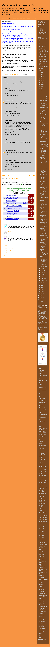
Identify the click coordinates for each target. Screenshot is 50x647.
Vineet (5, 255)
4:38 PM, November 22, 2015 (12, 115)
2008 (40, 297)
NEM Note (41, 535)
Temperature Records (42, 609)
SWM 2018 (41, 584)
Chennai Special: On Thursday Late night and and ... (44, 196)
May (42, 274)
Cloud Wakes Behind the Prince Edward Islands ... (44, 130)
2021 (40, 82)
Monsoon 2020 (42, 471)
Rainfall (41, 558)
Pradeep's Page (42, 50)
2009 (40, 295)
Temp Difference (43, 606)
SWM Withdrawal (43, 595)
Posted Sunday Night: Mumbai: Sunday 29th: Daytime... (43, 103)
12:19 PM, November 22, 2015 (12, 107)
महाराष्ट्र (40, 635)
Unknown (7, 100)
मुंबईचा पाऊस (41, 637)
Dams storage (42, 402)
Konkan (41, 441)
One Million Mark (43, 544)
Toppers (41, 613)
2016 (40, 93)
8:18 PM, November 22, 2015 (12, 134)
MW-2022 (41, 523)
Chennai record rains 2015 (42, 391)
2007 (40, 299)
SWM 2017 (41, 582)
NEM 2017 (41, 530)
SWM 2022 (41, 589)
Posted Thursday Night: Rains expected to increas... (43, 245)
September (43, 266)
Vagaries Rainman (43, 619)
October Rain (42, 542)
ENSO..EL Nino (42, 409)
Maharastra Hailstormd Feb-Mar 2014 (43, 455)
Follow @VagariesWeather (42, 38)
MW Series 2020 (43, 521)
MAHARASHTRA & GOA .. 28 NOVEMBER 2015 (44, 109)
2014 (40, 285)
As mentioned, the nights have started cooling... (43, 170)
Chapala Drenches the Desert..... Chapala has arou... (43, 210)
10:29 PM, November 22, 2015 (12, 166)
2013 (40, 287)
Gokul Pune (7, 247)
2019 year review (43, 375)
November (43, 98)
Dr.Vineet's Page (43, 54)
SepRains (41, 575)
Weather (41, 623)
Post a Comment (8, 169)
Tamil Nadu (41, 601)
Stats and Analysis (43, 66)
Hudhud (41, 423)
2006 (40, 301)
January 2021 (42, 436)
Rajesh (6, 88)
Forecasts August (43, 414)
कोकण (40, 633)
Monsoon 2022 (42, 475)
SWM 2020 (41, 588)
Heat (40, 419)
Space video (42, 577)
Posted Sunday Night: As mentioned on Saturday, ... (43, 224)
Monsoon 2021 (42, 473)
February (43, 280)
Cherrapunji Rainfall (41, 394)
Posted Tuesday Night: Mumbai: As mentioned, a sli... (44, 177)
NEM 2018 (41, 531)
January (43, 282)
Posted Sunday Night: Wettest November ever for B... (44, 189)
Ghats (40, 416)
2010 (40, 293)
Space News (42, 63)
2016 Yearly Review (42, 371)
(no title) (9, 224)
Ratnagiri (41, 567)
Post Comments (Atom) (14, 178)
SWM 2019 (41, 586)
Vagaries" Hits (42, 68)
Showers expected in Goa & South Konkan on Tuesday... (43, 259)
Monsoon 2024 (42, 478)
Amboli (40, 377)
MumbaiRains (42, 507)
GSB (5, 245)
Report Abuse (42, 639)
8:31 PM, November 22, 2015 (12, 156)
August (42, 268)
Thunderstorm (42, 611)
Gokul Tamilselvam (8, 248)
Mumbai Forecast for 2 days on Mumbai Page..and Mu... (43, 116)
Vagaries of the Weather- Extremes (42, 29)
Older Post (31, 175)
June (42, 272)
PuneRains (41, 554)
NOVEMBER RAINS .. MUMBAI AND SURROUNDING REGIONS (44, 144)
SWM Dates (42, 593)
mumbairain (42, 505)
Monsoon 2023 (42, 477)
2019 (40, 86)
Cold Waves (42, 398)
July (42, 270)
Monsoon (41, 464)
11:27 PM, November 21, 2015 (12, 84)
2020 (40, 84)
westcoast (41, 631)
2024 (40, 76)
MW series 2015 (43, 515)
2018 (40, 88)
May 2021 (41, 462)
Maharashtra (42, 451)
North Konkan (42, 540)
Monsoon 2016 (42, 468)
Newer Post (6, 175)
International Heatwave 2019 (42, 432)
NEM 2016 (41, 528)
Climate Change (43, 396)
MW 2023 (41, 510)
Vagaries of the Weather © (18, 5)
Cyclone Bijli (42, 400)
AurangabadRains (43, 386)
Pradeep (41, 551)
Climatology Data (43, 65)
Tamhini (41, 600)
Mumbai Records (43, 503)
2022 (40, 80)
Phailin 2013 (42, 546)
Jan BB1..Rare (42, 434)
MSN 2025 (41, 496)
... (44, 165)
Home (19, 175)
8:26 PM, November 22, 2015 (12, 146)
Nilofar (40, 539)
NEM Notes (41, 537)
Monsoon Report (43, 482)
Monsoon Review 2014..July (43, 488)
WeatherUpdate (42, 628)
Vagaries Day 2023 (43, 618)
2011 (40, 291)
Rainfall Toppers (43, 566)
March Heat (41, 457)
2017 (40, 91)
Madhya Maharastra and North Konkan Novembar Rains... (43, 152)
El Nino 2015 (42, 407)
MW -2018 (41, 508)
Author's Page (42, 59)
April (42, 276)
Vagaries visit (42, 621)
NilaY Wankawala (9, 150)
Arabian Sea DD (43, 380)
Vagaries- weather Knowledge (43, 33)
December (43, 96)
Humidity (41, 424)
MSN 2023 (41, 495)
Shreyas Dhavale (9, 111)
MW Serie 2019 (42, 512)
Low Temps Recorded (41, 447)
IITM (40, 426)
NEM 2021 (41, 533)
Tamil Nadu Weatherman (42, 604)
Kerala (40, 439)
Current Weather (43, 61)
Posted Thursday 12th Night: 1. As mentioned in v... (44, 203)
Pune (40, 552)
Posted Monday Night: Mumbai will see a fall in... (44, 183)
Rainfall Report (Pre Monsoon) (42, 560)
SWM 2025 (41, 591)
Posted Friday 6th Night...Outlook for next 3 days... (44, 238)
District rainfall (42, 404)
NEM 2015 (41, 526)
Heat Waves (42, 421)
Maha (40, 450)
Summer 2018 (42, 581)
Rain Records (42, 556)
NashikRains (42, 524)
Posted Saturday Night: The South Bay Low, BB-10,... (44, 231)
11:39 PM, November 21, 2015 (12, 95)
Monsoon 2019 (42, 469)
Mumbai (41, 498)
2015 (40, 95)
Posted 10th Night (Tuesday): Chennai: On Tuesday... (43, 218)
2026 (40, 72)
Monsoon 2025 (42, 480)
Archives (41, 382)
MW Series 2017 (43, 519)
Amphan (41, 378)
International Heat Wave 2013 (43, 429)
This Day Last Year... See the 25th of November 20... (44, 124)
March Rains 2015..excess (42, 460)
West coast (41, 630)
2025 (40, 74)
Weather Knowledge (41, 626)
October (43, 264)
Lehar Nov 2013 (43, 445)
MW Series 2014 (43, 514)
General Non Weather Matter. (42, 44)
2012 (40, 289)
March (42, 278)
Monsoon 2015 (42, 466)
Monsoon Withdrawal (41, 491)
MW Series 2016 (43, 517)
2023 (40, 78)
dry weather (42, 405)
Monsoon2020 (42, 493)
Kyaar (40, 443)
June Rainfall (42, 438)
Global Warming (43, 417)
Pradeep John (7, 250)
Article (40, 384)
